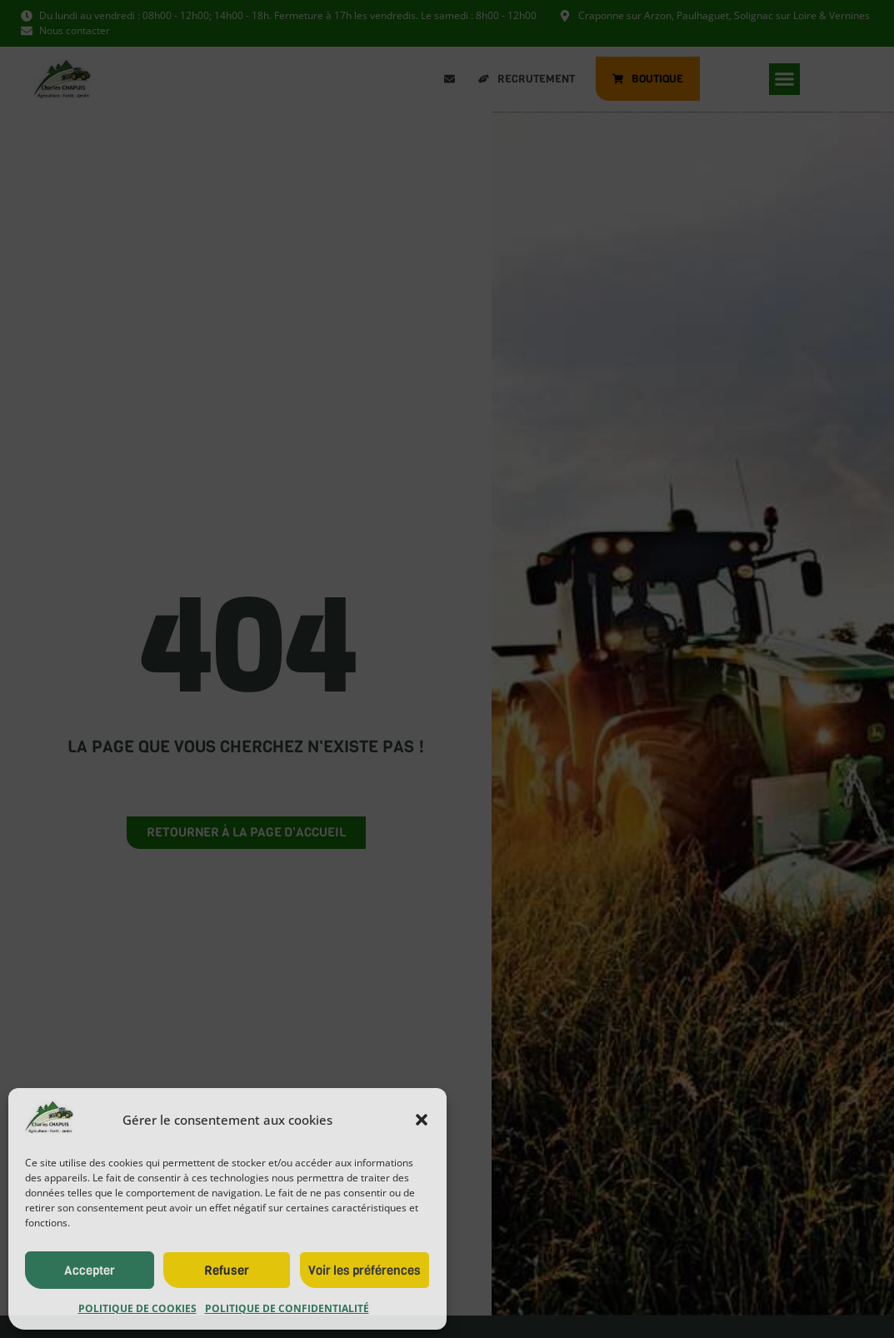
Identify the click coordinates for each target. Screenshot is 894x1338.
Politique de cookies (137, 1308)
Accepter (89, 1270)
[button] (421, 1119)
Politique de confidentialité (287, 1308)
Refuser (226, 1270)
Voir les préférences (364, 1270)
